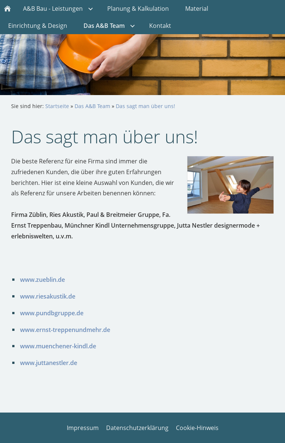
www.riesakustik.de (47, 296)
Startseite (57, 106)
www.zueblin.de (42, 280)
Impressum (83, 428)
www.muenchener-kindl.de (58, 346)
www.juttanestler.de (48, 363)
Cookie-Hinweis (197, 428)
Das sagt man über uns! (145, 106)
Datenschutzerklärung (137, 428)
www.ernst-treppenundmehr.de (65, 330)
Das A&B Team (92, 106)
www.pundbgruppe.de (51, 313)
